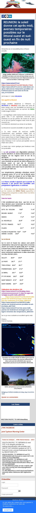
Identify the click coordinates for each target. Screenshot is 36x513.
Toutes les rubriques (8, 439)
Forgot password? (7, 494)
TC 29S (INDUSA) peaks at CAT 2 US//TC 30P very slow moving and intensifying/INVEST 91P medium (17, 467)
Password (5, 488)
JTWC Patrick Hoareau (22, 439)
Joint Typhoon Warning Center (13, 432)
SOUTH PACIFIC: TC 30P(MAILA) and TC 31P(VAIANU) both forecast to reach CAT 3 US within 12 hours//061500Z (18, 456)
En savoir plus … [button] (8, 506)
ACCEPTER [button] (8, 510)
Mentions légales (18, 500)
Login (3, 482)
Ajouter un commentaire (10, 397)
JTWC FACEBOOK (8, 428)
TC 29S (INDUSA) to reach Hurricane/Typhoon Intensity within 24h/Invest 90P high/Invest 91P (18, 472)
